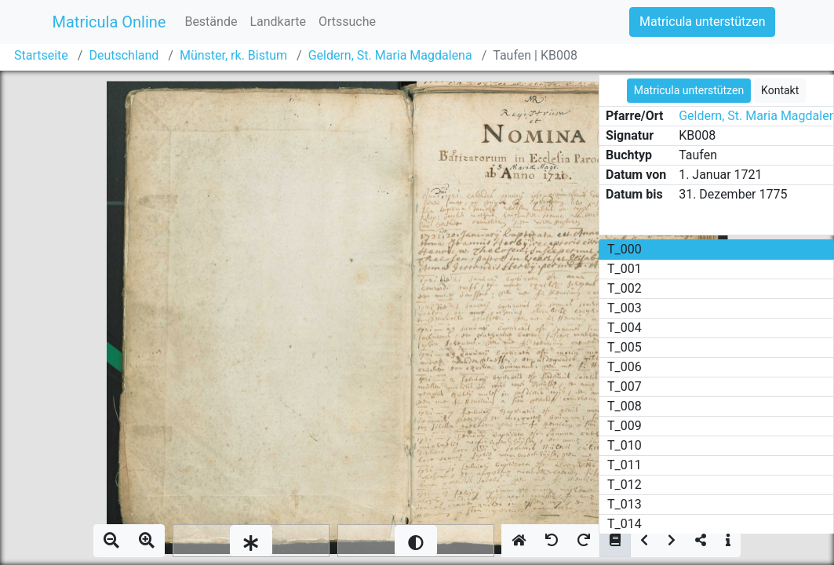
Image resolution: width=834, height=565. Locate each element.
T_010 (624, 445)
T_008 (624, 406)
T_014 (624, 523)
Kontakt (780, 90)
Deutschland (123, 55)
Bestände (210, 21)
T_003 (624, 308)
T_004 (624, 327)
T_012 (624, 484)
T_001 (624, 268)
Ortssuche (347, 21)
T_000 (624, 249)
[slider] (251, 540)
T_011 (624, 464)
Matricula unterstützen (702, 21)
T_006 (624, 366)
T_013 (624, 504)
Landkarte (277, 21)
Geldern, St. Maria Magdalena (390, 55)
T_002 (624, 288)
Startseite (41, 55)
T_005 (624, 347)
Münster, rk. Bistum (233, 55)
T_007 (624, 386)
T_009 (624, 425)
